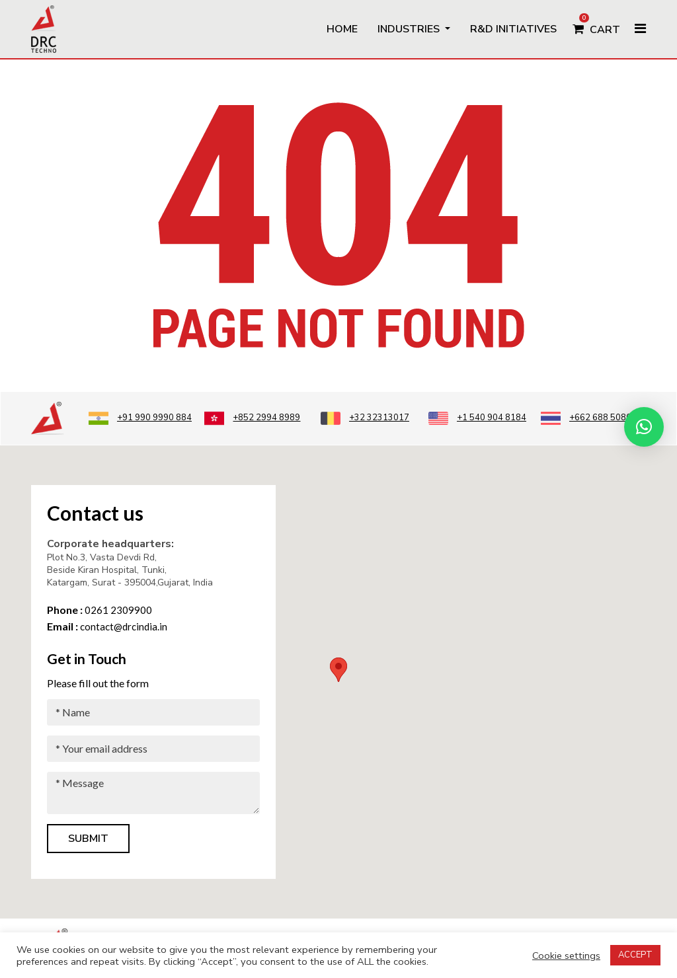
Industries (410, 29)
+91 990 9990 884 (140, 418)
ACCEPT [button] (635, 955)
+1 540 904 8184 (477, 418)
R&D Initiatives (513, 29)
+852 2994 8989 (252, 418)
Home (342, 29)
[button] (644, 427)
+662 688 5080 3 (590, 418)
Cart (596, 25)
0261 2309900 (99, 610)
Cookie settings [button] (566, 955)
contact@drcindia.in (107, 626)
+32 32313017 (365, 418)
